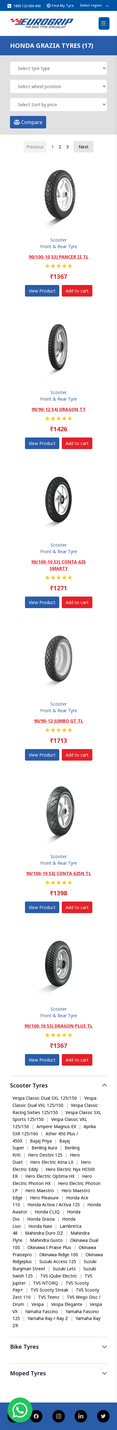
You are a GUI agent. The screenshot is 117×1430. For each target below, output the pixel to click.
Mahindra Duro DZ (44, 1233)
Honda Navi (40, 1226)
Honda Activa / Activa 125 (53, 1205)
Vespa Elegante (66, 1304)
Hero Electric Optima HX (50, 1176)
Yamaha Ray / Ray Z (47, 1318)
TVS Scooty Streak (49, 1290)
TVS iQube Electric (58, 1276)
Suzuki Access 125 (57, 1261)
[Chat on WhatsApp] (19, 1410)
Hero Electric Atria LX (51, 1162)
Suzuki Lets (64, 1269)
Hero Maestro (39, 1190)
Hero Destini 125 (45, 1155)
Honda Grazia (41, 1219)
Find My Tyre (60, 5)
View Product (42, 291)
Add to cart (77, 291)
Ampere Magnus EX (56, 1126)
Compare (28, 122)
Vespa (38, 1304)
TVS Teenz (48, 1297)
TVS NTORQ (45, 1283)
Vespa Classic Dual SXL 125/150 (44, 1098)
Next (84, 147)
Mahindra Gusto (46, 1240)
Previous (35, 147)
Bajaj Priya (41, 1141)
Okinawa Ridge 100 (58, 1255)
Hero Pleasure (44, 1198)
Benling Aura (44, 1148)
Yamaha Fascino (41, 1311)
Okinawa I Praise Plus (49, 1247)
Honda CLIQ (47, 1212)
